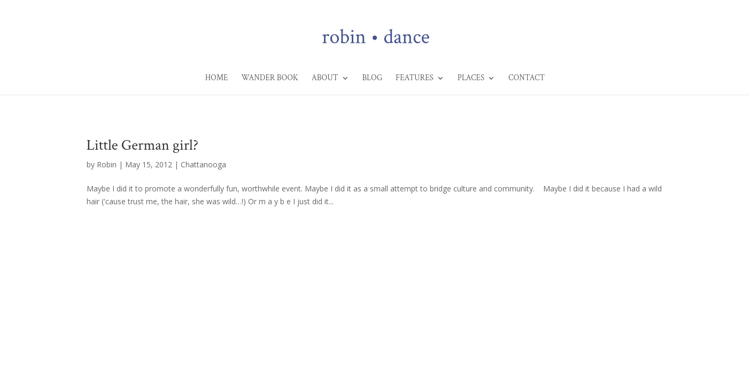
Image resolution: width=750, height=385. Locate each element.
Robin (107, 164)
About (325, 78)
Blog (372, 78)
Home (216, 78)
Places (471, 78)
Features (415, 78)
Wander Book (269, 78)
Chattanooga (203, 164)
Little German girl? (142, 145)
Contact (526, 78)
